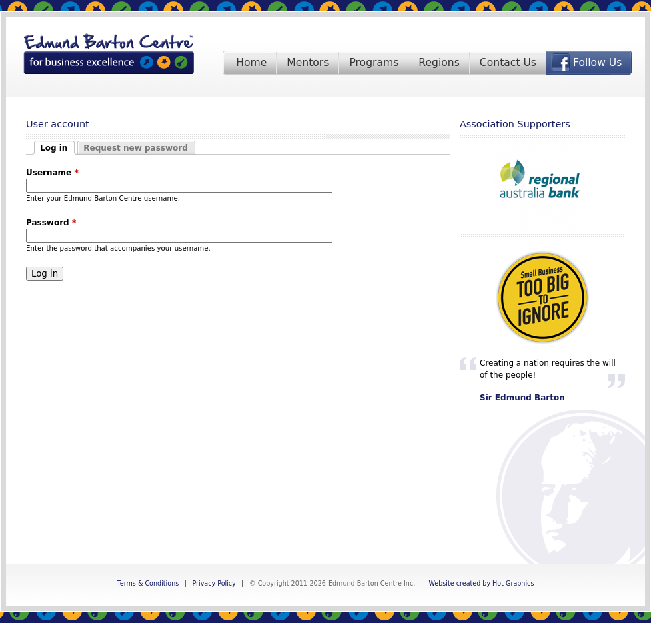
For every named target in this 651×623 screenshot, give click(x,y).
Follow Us (597, 63)
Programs (373, 63)
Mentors (308, 63)
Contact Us (508, 63)
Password (51, 222)
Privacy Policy (213, 583)
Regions (439, 63)
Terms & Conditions (148, 583)
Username (52, 172)
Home (251, 63)
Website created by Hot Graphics (481, 583)
